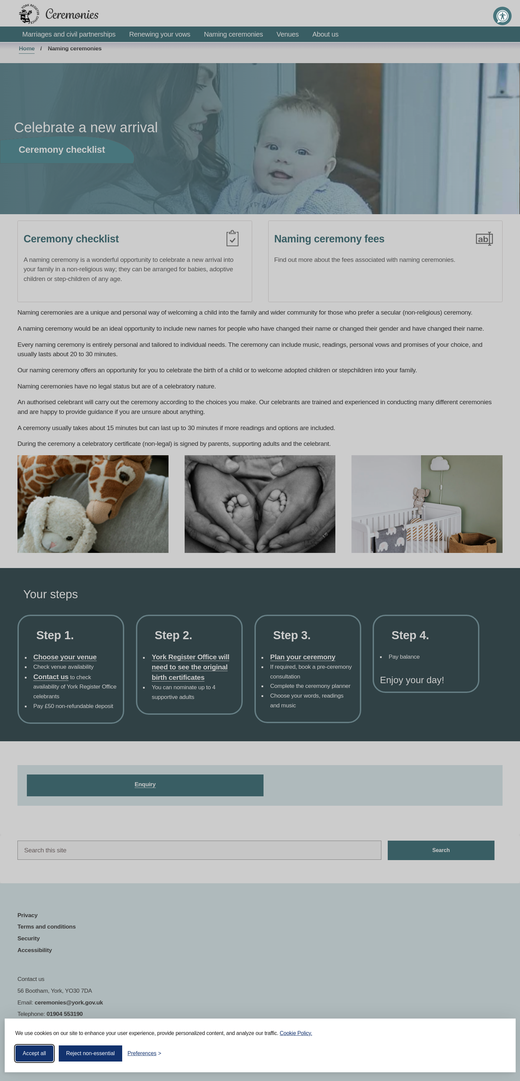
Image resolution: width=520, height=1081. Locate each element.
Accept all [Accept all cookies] (34, 1053)
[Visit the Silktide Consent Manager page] (501, 1053)
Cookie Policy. (296, 1033)
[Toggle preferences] (144, 1053)
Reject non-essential (90, 1053)
